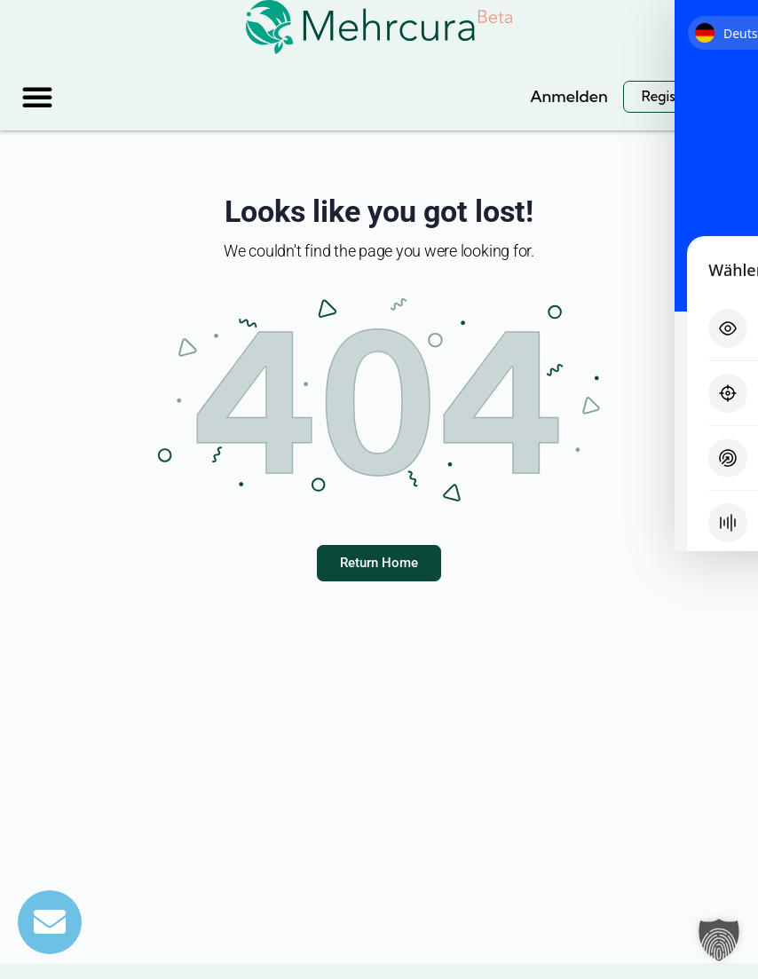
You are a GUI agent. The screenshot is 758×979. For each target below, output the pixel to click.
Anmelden (569, 96)
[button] (37, 97)
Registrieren (679, 96)
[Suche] (492, 96)
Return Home (379, 563)
